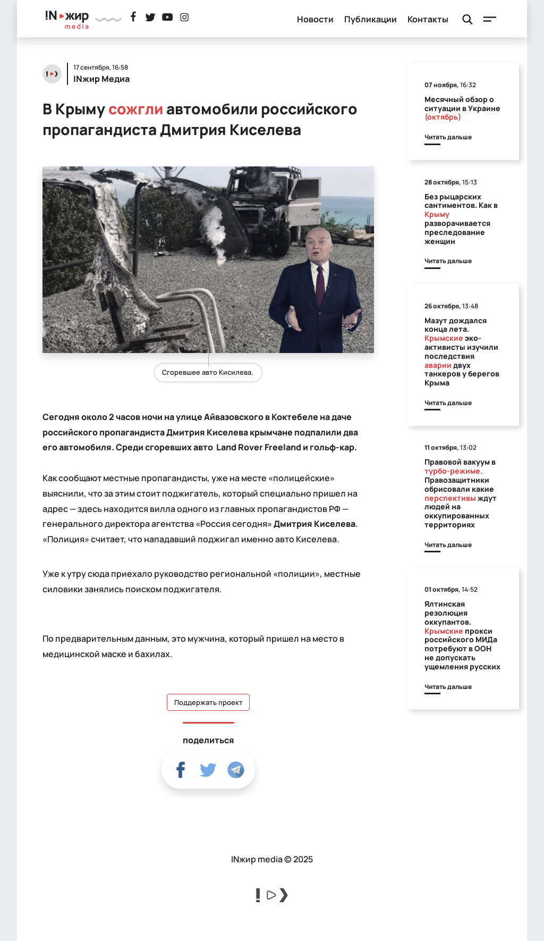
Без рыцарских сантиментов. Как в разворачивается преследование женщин (461, 218)
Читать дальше (448, 136)
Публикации (370, 19)
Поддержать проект (208, 702)
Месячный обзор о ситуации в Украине (462, 108)
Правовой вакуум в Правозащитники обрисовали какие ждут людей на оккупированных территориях (460, 493)
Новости (315, 19)
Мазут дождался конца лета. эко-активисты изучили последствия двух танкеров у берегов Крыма (461, 351)
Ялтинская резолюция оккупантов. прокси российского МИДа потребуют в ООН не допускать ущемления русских (462, 635)
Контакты (427, 19)
